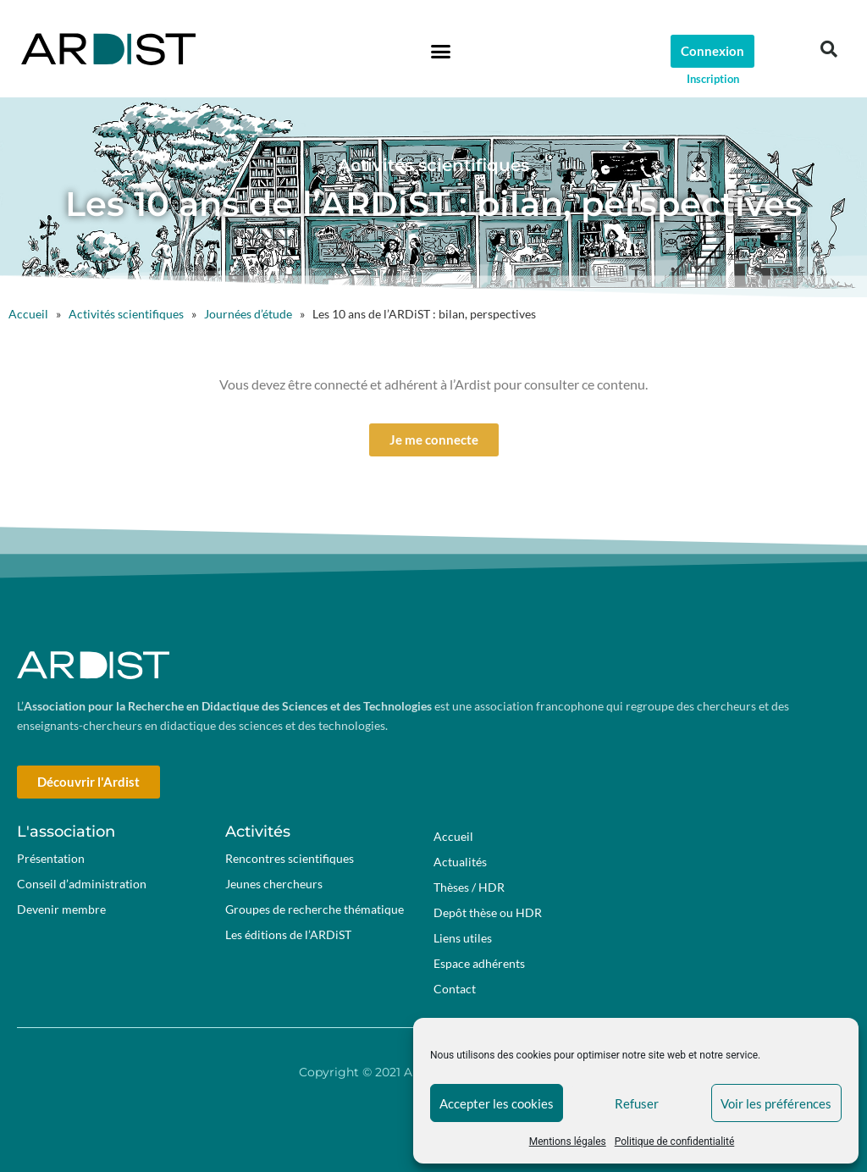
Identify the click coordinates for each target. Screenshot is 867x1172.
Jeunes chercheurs (274, 883)
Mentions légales (567, 1141)
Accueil (28, 314)
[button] (441, 51)
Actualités (460, 861)
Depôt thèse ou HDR (488, 912)
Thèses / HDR (469, 887)
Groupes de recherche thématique (314, 909)
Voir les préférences (776, 1103)
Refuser (637, 1103)
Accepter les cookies (496, 1103)
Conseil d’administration (81, 883)
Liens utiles (463, 938)
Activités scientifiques (126, 314)
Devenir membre (61, 909)
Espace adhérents (483, 963)
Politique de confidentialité (675, 1141)
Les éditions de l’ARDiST (288, 934)
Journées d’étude (248, 314)
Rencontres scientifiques (289, 858)
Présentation (51, 858)
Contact (455, 988)
